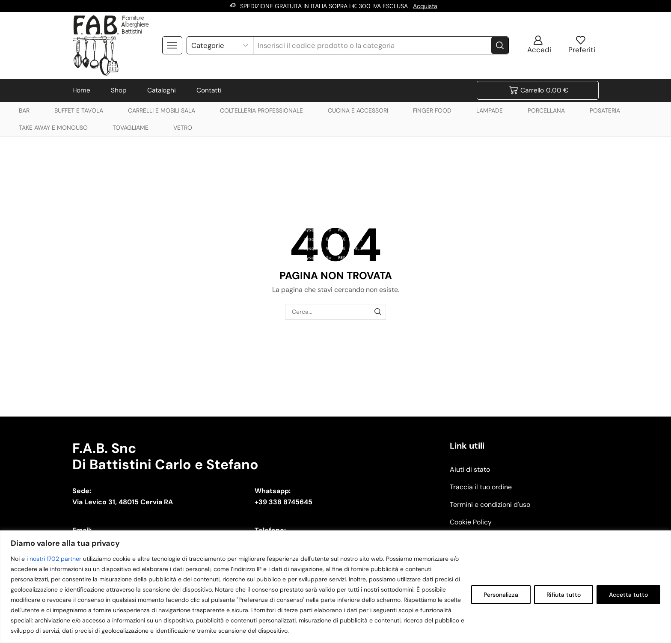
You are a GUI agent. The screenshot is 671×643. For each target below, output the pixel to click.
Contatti (209, 90)
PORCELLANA (546, 110)
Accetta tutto (628, 594)
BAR (24, 110)
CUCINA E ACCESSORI (358, 110)
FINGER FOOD (432, 110)
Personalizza (501, 594)
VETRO (182, 127)
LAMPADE (489, 110)
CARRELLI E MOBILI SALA (161, 110)
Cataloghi (161, 90)
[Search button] (499, 45)
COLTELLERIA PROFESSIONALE (261, 110)
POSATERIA (605, 110)
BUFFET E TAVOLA (78, 110)
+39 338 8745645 (283, 501)
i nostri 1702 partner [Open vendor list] (54, 559)
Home (81, 90)
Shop (119, 90)
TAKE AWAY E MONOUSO (53, 127)
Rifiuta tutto (563, 594)
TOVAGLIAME (130, 127)
